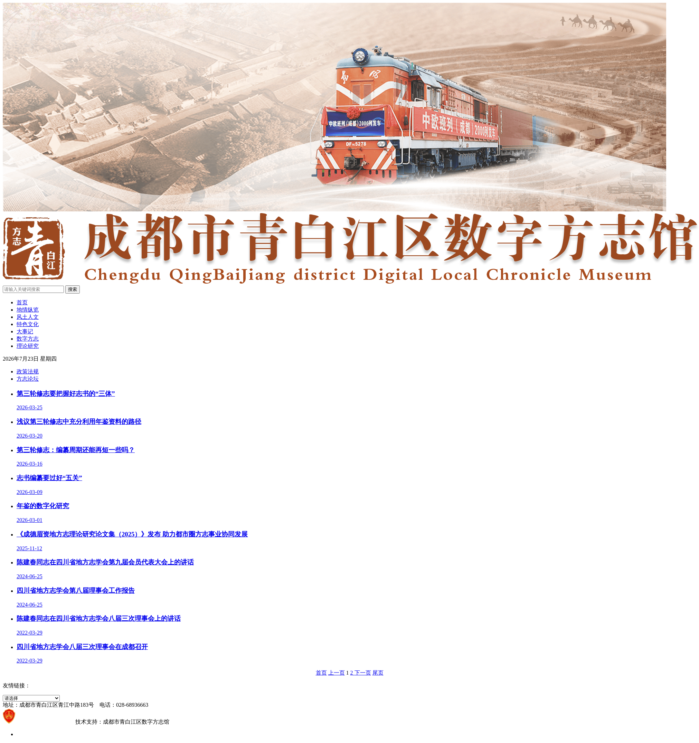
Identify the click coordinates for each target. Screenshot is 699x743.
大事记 (25, 331)
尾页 (378, 673)
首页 (22, 302)
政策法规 (28, 371)
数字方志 (28, 339)
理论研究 (28, 346)
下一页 (363, 673)
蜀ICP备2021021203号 (45, 722)
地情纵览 (28, 310)
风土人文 (28, 317)
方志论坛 (28, 379)
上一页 (336, 673)
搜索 (72, 289)
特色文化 (28, 324)
